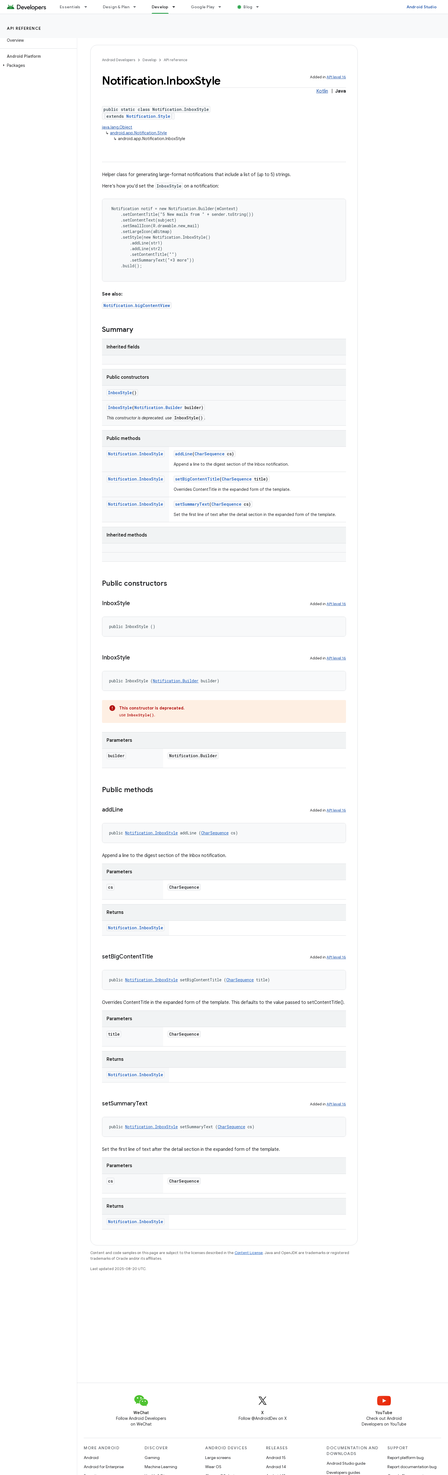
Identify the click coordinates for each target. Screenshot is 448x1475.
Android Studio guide (346, 1463)
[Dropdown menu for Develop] (176, 7)
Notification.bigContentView (136, 305)
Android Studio (422, 6)
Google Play (203, 6)
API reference (24, 28)
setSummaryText (192, 504)
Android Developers (118, 59)
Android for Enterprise (104, 1466)
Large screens (218, 1457)
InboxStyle (120, 392)
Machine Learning (161, 1466)
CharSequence (210, 454)
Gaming (152, 1457)
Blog (247, 6)
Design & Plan (116, 6)
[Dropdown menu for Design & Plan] (137, 7)
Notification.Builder (158, 407)
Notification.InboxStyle (135, 454)
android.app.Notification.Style (138, 132)
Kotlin (322, 91)
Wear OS (213, 1466)
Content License (249, 1252)
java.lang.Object (117, 127)
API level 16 (336, 77)
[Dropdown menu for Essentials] (88, 7)
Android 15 (276, 1457)
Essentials (70, 6)
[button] (37, 65)
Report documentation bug (412, 1466)
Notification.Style (148, 116)
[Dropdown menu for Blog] (260, 7)
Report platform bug (405, 1457)
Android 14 (276, 1466)
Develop (149, 59)
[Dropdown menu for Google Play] (222, 7)
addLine (183, 454)
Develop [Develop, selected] (160, 6)
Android (91, 1457)
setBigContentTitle (197, 479)
